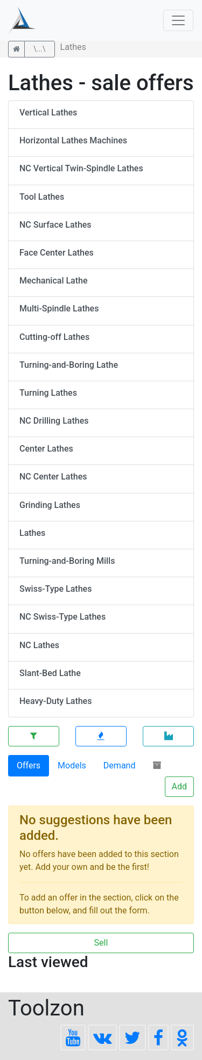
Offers (28, 765)
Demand (119, 765)
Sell (101, 943)
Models (72, 765)
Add (179, 786)
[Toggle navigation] (178, 20)
